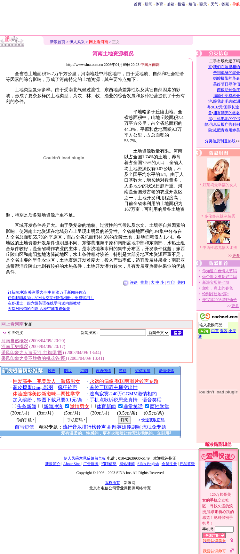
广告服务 (91, 464)
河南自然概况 (14, 340)
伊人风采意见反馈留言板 (85, 458)
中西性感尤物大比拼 (220, 247)
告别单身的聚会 (226, 72)
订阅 (84, 370)
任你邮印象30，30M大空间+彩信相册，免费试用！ (51, 298)
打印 (171, 282)
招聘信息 (108, 464)
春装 (224, 330)
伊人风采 (77, 42)
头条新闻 (26, 406)
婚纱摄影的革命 (226, 78)
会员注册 (169, 464)
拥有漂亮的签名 (226, 113)
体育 (159, 4)
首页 (137, 4)
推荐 (144, 282)
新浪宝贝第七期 (215, 282)
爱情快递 (166, 370)
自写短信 (24, 427)
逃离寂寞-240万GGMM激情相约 (123, 393)
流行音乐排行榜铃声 (84, 427)
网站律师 (127, 464)
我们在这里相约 (226, 67)
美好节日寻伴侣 (226, 84)
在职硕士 (15, 303)
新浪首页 (57, 42)
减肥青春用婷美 (226, 130)
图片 (68, 370)
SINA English (148, 464)
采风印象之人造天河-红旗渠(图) (32, 352)
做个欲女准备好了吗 (219, 276)
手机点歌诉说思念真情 (114, 399)
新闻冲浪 (53, 406)
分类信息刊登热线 (220, 141)
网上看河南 (12, 324)
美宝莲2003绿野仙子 (219, 299)
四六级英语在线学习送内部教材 (54, 303)
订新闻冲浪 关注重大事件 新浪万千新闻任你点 (47, 292)
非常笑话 (133, 406)
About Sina (71, 464)
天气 (214, 4)
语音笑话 (152, 399)
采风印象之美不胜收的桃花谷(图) (34, 358)
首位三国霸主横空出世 (114, 387)
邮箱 (170, 4)
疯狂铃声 (67, 387)
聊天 (203, 4)
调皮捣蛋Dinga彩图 (33, 387)
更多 (236, 255)
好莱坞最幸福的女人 (220, 185)
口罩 (215, 330)
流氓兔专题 (154, 427)
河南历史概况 (14, 346)
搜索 (181, 4)
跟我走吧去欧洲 (226, 101)
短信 (192, 4)
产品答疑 (187, 464)
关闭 (181, 282)
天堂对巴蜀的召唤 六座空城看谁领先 (39, 308)
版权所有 (112, 482)
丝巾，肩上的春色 (217, 288)
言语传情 (103, 370)
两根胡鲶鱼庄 (228, 90)
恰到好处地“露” (215, 294)
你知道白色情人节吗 (219, 271)
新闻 (148, 4)
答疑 (225, 4)
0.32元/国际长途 (226, 107)
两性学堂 (159, 406)
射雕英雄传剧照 (124, 427)
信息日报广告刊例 (224, 124)
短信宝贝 (142, 370)
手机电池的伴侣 (226, 118)
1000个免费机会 (226, 95)
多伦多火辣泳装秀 (219, 216)
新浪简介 (52, 464)
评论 (134, 282)
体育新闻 (106, 406)
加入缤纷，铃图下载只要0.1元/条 (48, 399)
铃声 (51, 370)
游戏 (122, 370)
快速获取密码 (152, 420)
